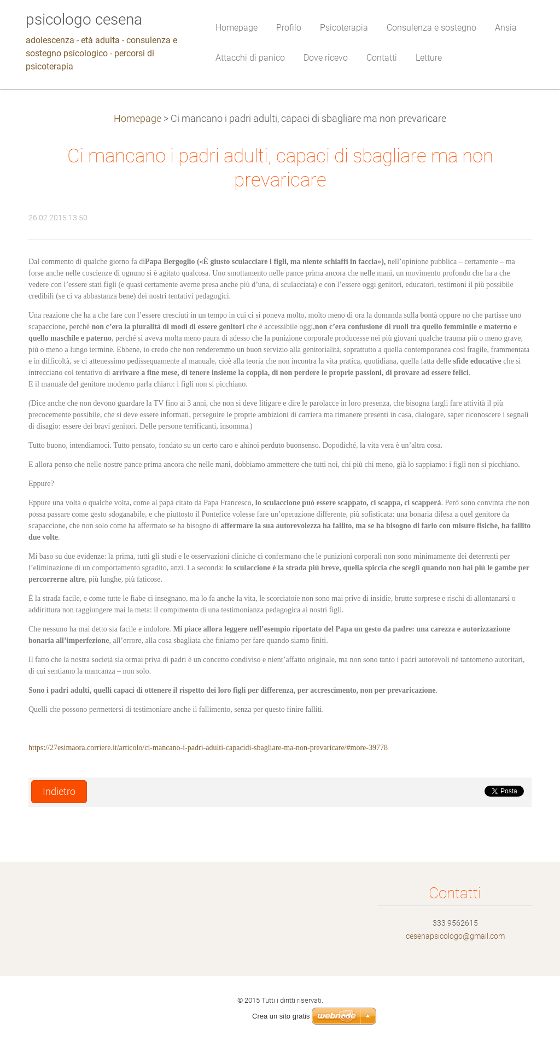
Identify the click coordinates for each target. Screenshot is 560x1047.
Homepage (137, 118)
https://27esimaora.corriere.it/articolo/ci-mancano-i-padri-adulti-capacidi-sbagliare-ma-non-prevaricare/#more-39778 (208, 748)
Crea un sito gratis (281, 1016)
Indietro (59, 791)
